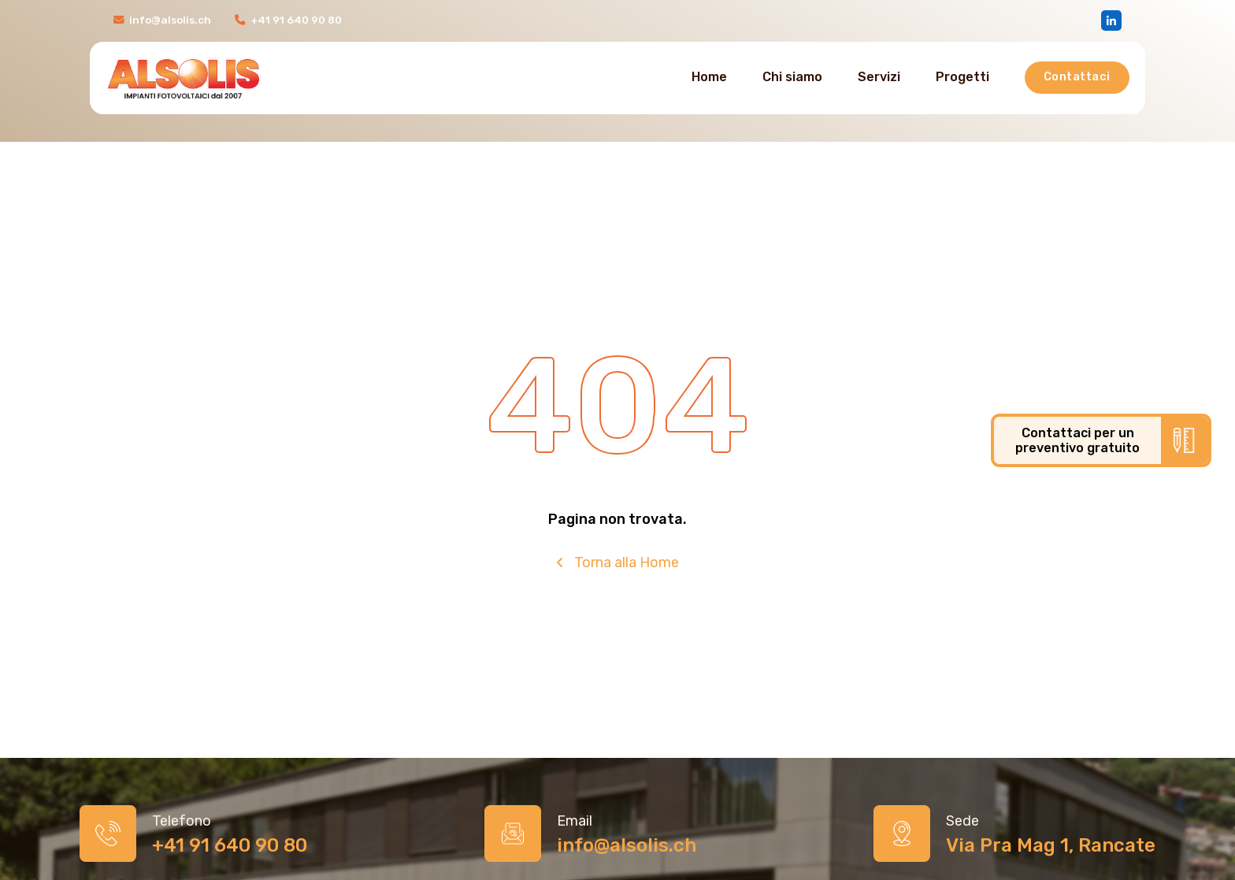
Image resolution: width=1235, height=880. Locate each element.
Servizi (879, 76)
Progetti (962, 76)
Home (709, 76)
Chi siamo (792, 76)
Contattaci (1077, 77)
